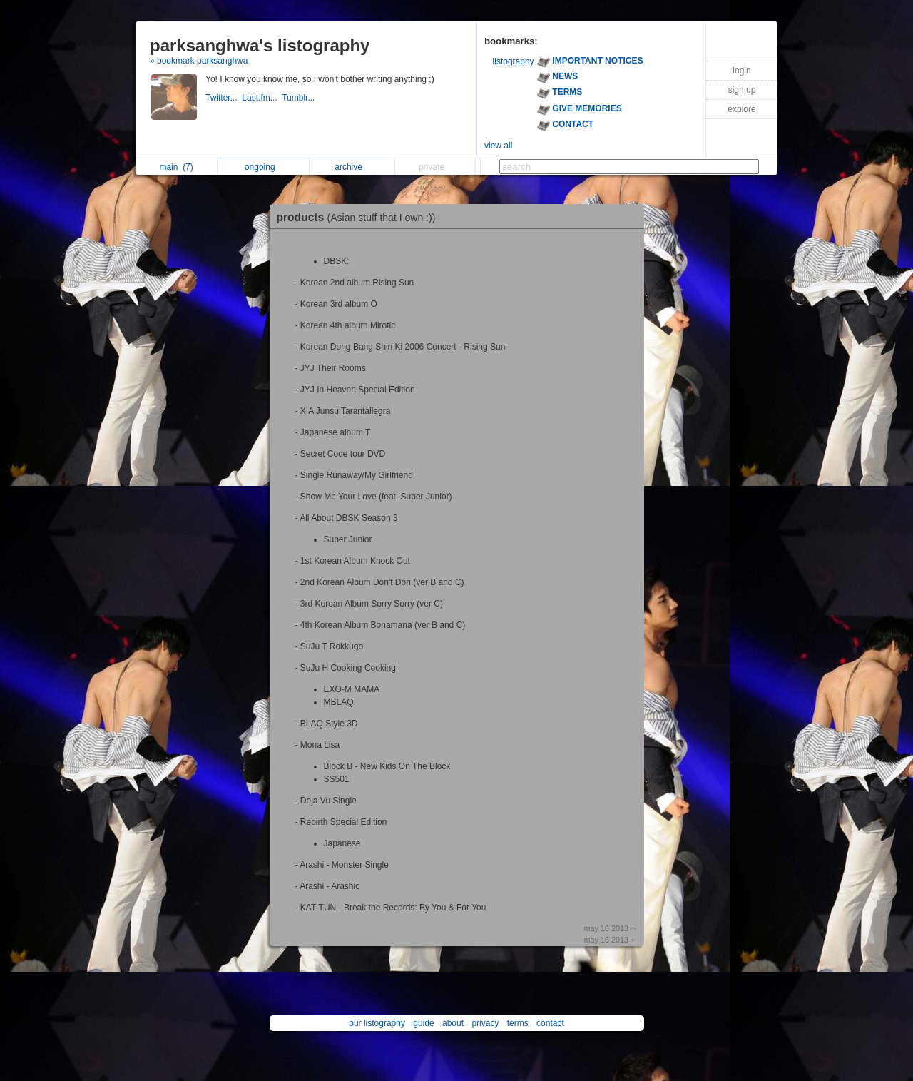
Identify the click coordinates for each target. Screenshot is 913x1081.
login (741, 71)
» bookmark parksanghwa (199, 61)
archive (352, 167)
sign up (742, 90)
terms (518, 1023)
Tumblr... (299, 98)
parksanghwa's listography (259, 45)
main (176, 167)
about (453, 1023)
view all (498, 146)
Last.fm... (262, 98)
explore (741, 109)
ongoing (263, 167)
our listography (377, 1023)
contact (550, 1023)
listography (513, 61)
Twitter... (223, 98)
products (360, 217)
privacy (485, 1023)
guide (423, 1023)
